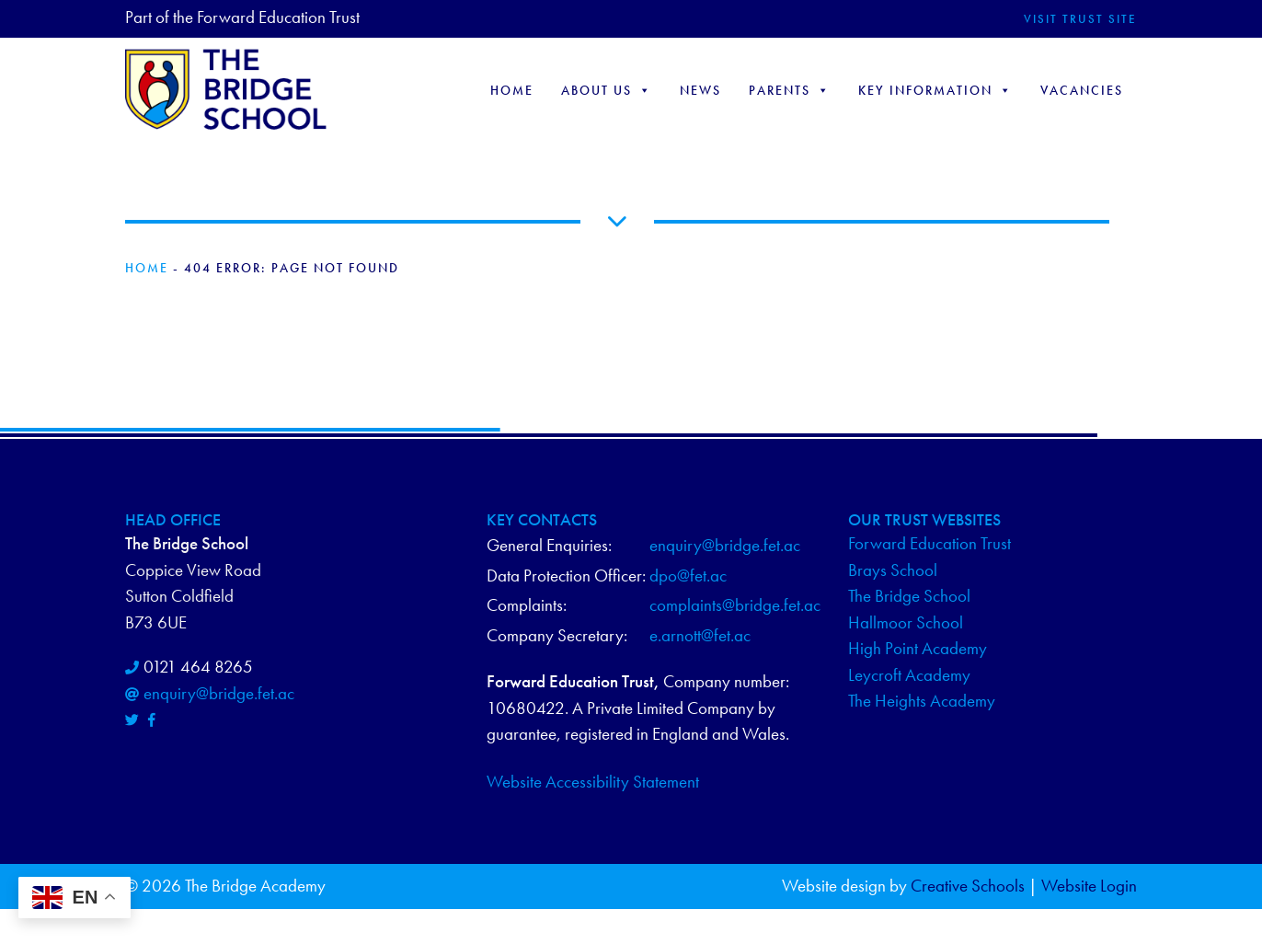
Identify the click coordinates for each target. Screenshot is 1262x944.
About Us (606, 90)
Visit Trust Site (1080, 19)
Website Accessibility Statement (593, 781)
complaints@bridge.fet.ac (734, 604)
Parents (790, 90)
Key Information (935, 90)
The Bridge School (909, 595)
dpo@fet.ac (688, 575)
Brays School (892, 569)
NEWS (700, 90)
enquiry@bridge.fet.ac (218, 693)
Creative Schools (968, 885)
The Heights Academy (921, 700)
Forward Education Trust (929, 543)
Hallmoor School (905, 622)
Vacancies (1081, 90)
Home (511, 90)
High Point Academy (917, 648)
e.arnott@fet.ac (700, 635)
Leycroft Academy (909, 674)
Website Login (1089, 885)
